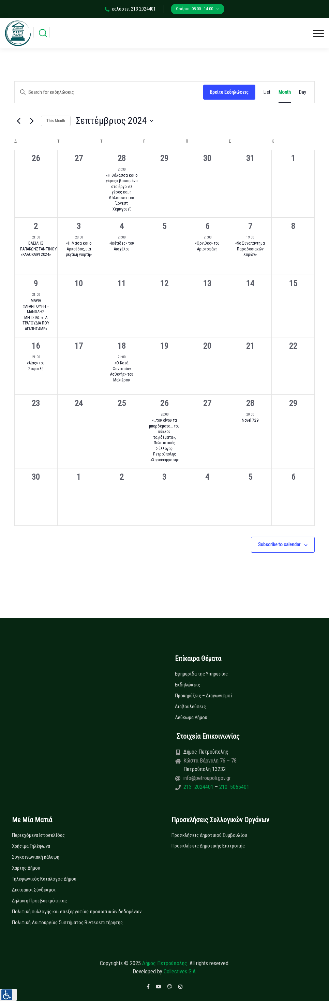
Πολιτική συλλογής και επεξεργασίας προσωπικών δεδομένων (76, 912)
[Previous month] (18, 121)
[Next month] (32, 121)
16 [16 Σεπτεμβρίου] (36, 346)
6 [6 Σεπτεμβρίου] (207, 226)
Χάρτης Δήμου (26, 868)
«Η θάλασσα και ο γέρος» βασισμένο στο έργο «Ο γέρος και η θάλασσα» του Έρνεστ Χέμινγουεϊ (121, 192)
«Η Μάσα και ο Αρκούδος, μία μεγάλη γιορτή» (79, 249)
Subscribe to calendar (279, 544)
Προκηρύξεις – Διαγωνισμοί (203, 696)
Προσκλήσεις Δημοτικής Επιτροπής (208, 846)
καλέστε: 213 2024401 (130, 9)
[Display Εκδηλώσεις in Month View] (285, 92)
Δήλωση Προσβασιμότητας (39, 901)
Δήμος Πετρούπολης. (165, 963)
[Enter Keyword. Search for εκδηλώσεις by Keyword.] (109, 92)
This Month (55, 120)
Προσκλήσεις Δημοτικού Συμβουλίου (209, 835)
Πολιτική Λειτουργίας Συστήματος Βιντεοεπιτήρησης (67, 922)
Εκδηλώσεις (187, 685)
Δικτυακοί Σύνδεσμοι (34, 890)
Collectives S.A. (180, 971)
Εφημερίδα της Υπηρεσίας (201, 674)
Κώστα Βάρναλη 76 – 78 (210, 760)
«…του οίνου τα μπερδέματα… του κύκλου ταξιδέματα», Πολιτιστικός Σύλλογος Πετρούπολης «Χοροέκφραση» (164, 440)
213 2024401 (199, 787)
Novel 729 (250, 420)
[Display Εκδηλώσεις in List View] (267, 92)
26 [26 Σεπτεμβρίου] (164, 403)
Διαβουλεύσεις (190, 706)
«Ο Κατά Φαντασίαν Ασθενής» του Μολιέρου (121, 371)
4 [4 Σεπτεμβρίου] (122, 226)
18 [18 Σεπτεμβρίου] (122, 346)
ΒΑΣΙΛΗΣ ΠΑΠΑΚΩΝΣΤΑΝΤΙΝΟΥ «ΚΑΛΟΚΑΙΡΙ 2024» (38, 249)
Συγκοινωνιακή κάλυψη (35, 857)
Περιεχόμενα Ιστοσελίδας (38, 835)
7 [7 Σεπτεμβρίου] (250, 226)
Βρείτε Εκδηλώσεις (229, 92)
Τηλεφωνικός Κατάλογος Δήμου (44, 879)
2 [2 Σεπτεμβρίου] (36, 226)
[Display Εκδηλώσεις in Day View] (302, 92)
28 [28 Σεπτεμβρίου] (250, 403)
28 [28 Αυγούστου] (122, 158)
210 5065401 (233, 787)
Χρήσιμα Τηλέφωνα (31, 846)
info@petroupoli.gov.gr (207, 778)
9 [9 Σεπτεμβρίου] (36, 283)
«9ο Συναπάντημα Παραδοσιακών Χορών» (250, 249)
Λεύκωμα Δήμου (191, 717)
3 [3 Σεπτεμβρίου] (79, 226)
